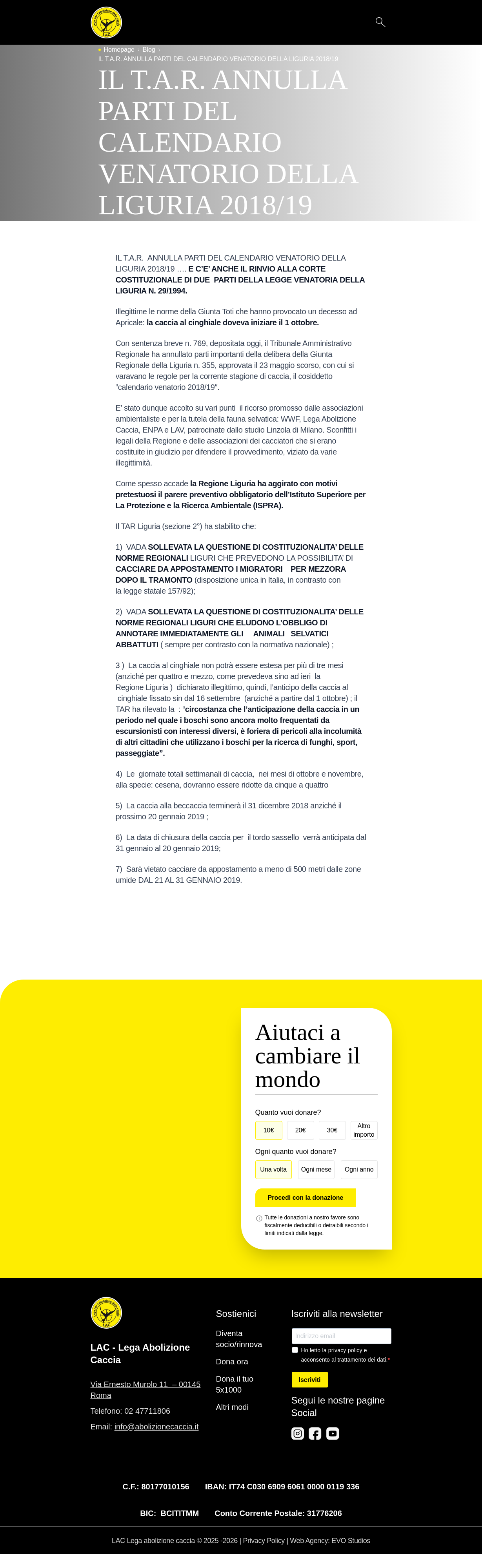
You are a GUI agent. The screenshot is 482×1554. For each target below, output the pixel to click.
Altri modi (232, 1407)
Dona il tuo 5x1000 (235, 1384)
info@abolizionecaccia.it (157, 1426)
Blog (149, 49)
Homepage (119, 49)
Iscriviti (310, 1380)
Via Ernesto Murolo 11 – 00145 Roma (146, 1390)
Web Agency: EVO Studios (330, 1541)
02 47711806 (147, 1411)
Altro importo (363, 1130)
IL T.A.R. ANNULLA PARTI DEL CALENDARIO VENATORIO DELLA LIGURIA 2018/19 (218, 59)
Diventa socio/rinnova (239, 1339)
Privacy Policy (263, 1541)
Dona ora (232, 1361)
